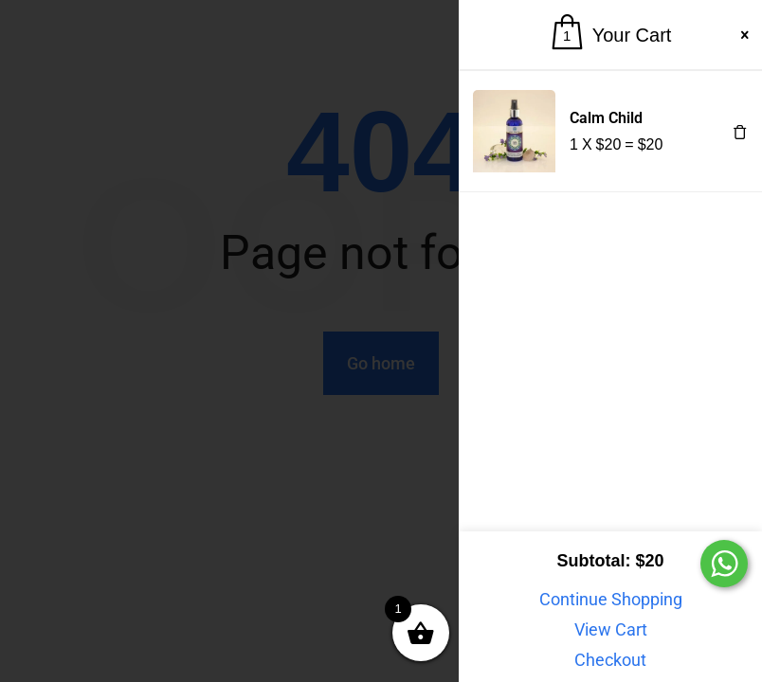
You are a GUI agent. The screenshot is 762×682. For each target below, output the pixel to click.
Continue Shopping (610, 599)
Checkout (610, 660)
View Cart (610, 629)
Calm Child (606, 118)
